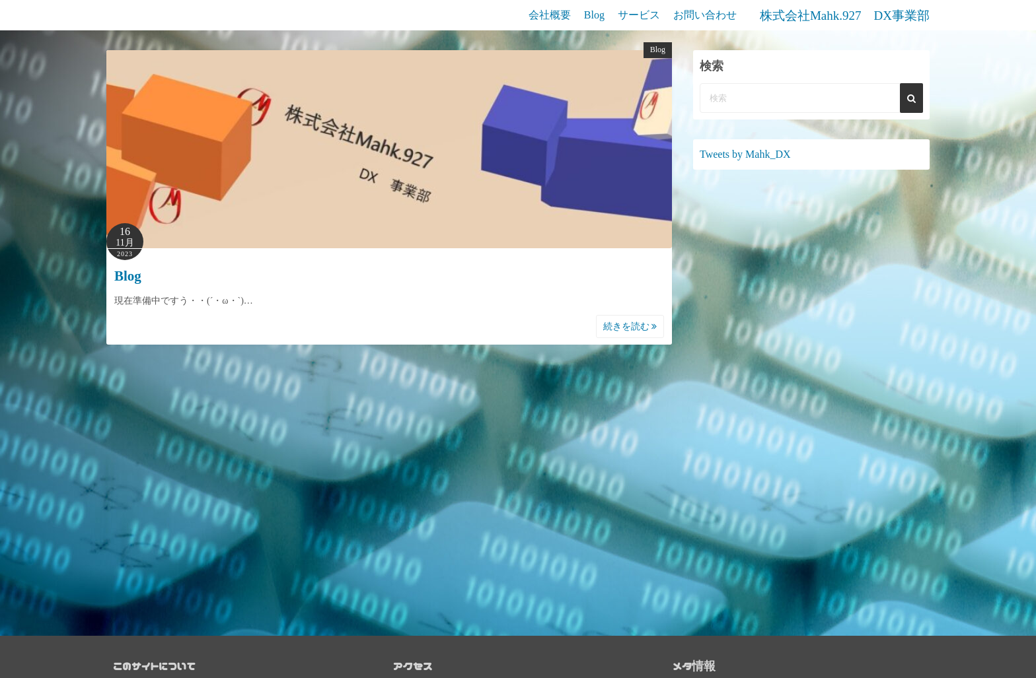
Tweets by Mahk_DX (745, 154)
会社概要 (550, 14)
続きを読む (630, 326)
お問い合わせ (705, 14)
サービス (639, 14)
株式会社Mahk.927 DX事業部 (845, 15)
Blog (594, 14)
